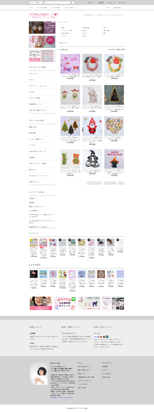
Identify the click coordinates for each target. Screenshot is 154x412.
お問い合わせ (116, 7)
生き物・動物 (85, 27)
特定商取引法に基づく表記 (86, 377)
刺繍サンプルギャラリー (36, 206)
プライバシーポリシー (85, 380)
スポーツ (84, 33)
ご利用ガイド (33, 198)
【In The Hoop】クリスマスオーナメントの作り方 (41, 222)
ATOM (84, 387)
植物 (62, 27)
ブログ (107, 7)
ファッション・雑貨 (66, 30)
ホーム (31, 7)
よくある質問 (33, 210)
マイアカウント (107, 363)
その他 (84, 36)
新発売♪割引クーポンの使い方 (38, 227)
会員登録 (100, 2)
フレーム (63, 36)
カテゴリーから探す (40, 7)
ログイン (109, 2)
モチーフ (66, 22)
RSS (79, 387)
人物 (104, 27)
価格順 (118, 49)
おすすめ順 (111, 49)
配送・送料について (84, 370)
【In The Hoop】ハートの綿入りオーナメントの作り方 (41, 216)
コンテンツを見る (67, 7)
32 (120, 183)
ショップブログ (83, 384)
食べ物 (84, 30)
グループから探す (54, 7)
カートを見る (106, 373)
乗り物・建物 (64, 33)
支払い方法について (84, 366)
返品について (82, 373)
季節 (104, 33)
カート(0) (120, 2)
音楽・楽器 (106, 30)
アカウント (89, 2)
